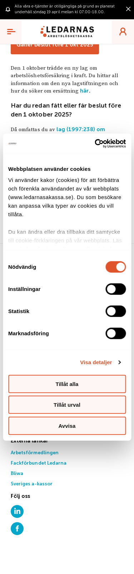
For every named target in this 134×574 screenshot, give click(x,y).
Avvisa (67, 425)
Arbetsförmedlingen (35, 453)
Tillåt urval (67, 405)
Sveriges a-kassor (32, 484)
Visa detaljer (96, 362)
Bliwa (17, 473)
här (84, 91)
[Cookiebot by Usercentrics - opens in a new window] (95, 143)
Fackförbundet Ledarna (38, 463)
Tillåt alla (67, 384)
